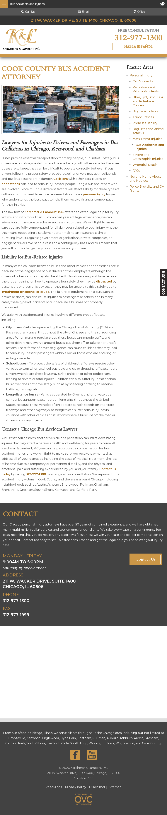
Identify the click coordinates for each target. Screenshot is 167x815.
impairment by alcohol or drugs (25, 292)
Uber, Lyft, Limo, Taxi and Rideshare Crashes (148, 101)
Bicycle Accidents (145, 111)
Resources (54, 787)
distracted (104, 281)
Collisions (60, 179)
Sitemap (115, 787)
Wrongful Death (145, 165)
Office (139, 11)
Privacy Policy (75, 787)
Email (83, 11)
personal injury (94, 194)
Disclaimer (97, 787)
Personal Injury (141, 75)
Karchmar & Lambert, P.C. (44, 212)
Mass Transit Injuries (147, 139)
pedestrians (10, 184)
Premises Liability (145, 123)
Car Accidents (143, 81)
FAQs (136, 170)
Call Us (28, 11)
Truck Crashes (143, 117)
